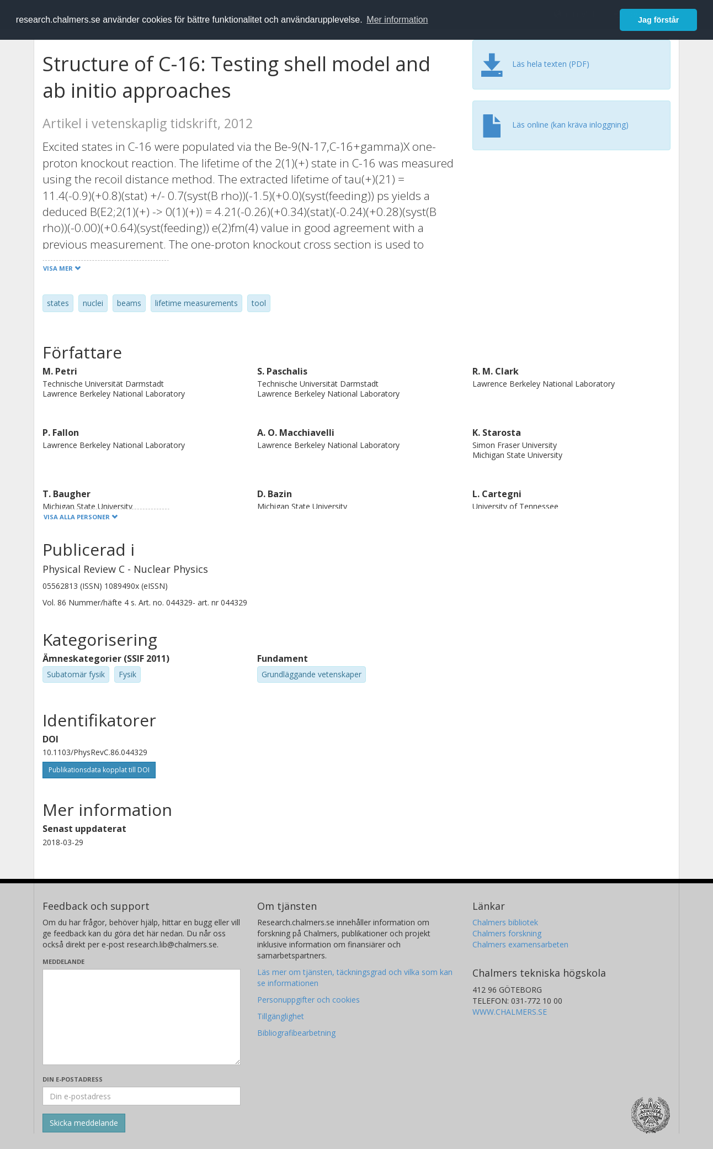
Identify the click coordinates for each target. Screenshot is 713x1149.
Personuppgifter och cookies (308, 999)
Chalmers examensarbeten (520, 944)
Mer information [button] (397, 19)
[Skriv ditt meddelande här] (141, 1017)
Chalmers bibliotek (505, 922)
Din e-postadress (72, 1079)
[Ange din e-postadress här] (141, 1096)
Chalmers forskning (506, 933)
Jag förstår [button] (658, 19)
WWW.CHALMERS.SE (509, 1011)
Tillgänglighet (280, 1016)
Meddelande (63, 961)
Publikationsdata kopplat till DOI (99, 769)
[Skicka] (83, 1123)
